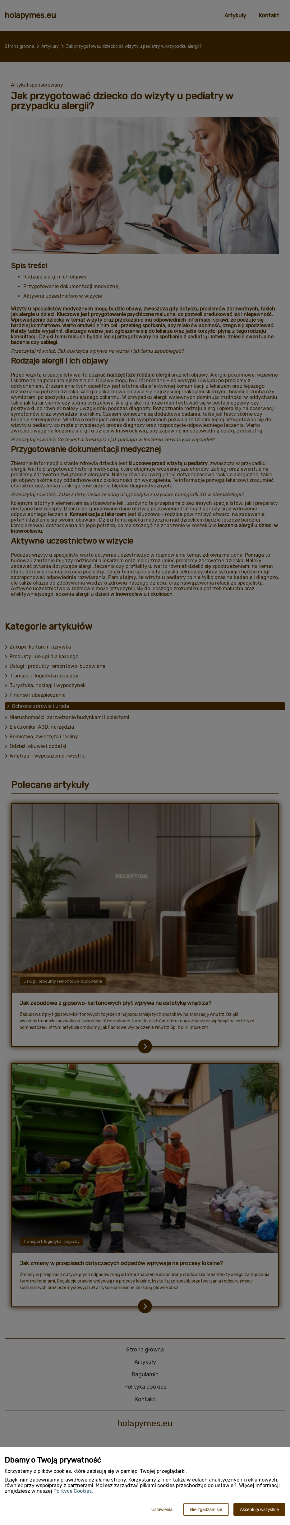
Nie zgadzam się (206, 1509)
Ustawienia (162, 1509)
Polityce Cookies (72, 1491)
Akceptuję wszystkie (259, 1509)
